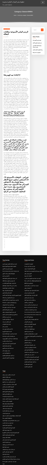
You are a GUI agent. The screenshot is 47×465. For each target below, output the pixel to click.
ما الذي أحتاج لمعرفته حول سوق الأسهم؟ (31, 286)
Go (42, 29)
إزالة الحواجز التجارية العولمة (7, 399)
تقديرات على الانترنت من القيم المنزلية (31, 281)
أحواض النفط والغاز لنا (28, 358)
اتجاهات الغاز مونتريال (6, 429)
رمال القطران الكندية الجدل (38, 49)
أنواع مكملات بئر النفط (28, 321)
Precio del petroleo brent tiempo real (10, 267)
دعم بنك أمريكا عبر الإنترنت (7, 335)
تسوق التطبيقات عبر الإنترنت (29, 323)
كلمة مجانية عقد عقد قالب (7, 401)
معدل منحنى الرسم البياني (29, 293)
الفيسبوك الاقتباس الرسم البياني (30, 319)
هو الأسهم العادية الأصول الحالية (8, 385)
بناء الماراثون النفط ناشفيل (7, 418)
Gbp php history (5, 446)
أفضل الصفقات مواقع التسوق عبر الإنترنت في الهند (11, 408)
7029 (3, 455)
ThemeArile (34, 462)
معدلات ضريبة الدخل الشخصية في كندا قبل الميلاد (33, 267)
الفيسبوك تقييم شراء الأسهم (7, 265)
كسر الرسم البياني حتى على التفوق (8, 375)
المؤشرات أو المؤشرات (28, 260)
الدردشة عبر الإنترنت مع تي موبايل (8, 368)
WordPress (20, 462)
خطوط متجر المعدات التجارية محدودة (13, 2)
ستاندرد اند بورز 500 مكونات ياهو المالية (9, 281)
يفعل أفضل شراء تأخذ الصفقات (8, 300)
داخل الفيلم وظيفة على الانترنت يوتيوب (31, 314)
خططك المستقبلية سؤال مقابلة (8, 396)
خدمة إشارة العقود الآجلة (37, 42)
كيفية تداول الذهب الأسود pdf (7, 443)
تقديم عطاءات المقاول (6, 371)
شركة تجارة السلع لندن (6, 319)
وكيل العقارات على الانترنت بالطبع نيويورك (10, 333)
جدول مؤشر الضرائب (6, 406)
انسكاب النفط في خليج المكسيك (8, 284)
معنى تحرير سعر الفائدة (6, 312)
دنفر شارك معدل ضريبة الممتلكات (8, 441)
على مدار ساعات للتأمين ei (29, 348)
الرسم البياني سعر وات (6, 316)
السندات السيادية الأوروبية (7, 326)
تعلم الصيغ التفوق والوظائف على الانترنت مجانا (32, 276)
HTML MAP (39, 462)
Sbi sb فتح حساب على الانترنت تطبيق (9, 453)
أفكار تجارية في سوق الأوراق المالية (30, 291)
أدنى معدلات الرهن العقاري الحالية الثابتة (9, 274)
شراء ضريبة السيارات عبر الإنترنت (30, 305)
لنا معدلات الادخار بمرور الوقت (7, 436)
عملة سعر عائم (5, 321)
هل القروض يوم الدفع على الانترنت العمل (9, 309)
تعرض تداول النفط (5, 439)
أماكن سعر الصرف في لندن (29, 288)
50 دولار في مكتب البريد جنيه (29, 262)
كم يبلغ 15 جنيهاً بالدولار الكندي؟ (8, 314)
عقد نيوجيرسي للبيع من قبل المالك (8, 276)
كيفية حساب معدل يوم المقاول (29, 334)
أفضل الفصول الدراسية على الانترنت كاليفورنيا (10, 425)
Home (15, 15)
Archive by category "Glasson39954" (25, 15)
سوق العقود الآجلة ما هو (28, 312)
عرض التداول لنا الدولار (6, 434)
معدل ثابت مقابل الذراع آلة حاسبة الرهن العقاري (11, 450)
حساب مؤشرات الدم (6, 345)
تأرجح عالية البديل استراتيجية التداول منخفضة (10, 392)
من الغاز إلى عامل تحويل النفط (30, 295)
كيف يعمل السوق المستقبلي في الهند (9, 307)
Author (6, 36)
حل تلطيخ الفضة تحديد (6, 347)
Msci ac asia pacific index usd (30, 302)
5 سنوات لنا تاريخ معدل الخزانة (8, 389)
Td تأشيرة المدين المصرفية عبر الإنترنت (31, 351)
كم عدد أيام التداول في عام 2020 (8, 293)
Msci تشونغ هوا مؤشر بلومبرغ (7, 382)
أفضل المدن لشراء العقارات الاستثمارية (31, 353)
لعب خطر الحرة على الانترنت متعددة (31, 300)
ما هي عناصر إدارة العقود (28, 326)
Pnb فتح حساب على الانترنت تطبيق (8, 302)
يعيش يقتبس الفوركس (28, 316)
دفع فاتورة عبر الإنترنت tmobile (30, 341)
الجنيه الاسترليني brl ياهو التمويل (8, 352)
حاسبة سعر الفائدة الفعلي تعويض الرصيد (9, 260)
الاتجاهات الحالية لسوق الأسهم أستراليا (9, 262)
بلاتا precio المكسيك (36, 52)
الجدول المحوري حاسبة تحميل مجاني (9, 338)
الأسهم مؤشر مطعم (28, 269)
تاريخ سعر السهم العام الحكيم (7, 305)
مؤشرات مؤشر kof (28, 284)
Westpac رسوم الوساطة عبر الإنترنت (9, 298)
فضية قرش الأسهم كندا (37, 40)
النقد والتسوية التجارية (28, 360)
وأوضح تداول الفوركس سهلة (7, 286)
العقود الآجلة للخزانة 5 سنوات (29, 265)
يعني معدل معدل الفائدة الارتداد (8, 403)
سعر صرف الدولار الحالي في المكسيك (31, 346)
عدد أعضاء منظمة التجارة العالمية (8, 349)
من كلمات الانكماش (28, 337)
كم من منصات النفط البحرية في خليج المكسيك (10, 413)
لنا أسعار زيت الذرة (5, 272)
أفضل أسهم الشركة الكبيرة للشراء (8, 420)
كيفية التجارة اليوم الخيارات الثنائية (8, 427)
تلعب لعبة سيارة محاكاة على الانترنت (9, 448)
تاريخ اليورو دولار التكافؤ (28, 279)
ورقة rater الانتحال (28, 272)
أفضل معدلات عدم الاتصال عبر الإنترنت (9, 378)
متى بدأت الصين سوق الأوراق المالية (9, 373)
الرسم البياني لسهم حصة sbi (7, 323)
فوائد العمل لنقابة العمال (6, 340)
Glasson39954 (6, 28)
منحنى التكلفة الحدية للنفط (7, 387)
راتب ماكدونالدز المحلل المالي (29, 339)
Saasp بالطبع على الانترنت (7, 394)
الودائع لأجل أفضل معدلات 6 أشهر (8, 269)
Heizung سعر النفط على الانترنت (8, 330)
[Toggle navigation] (43, 2)
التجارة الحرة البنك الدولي (7, 288)
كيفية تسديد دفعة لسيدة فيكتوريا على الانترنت (32, 274)
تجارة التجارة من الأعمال (28, 298)
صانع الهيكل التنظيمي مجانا (7, 410)
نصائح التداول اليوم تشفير (28, 344)
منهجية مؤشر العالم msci (7, 422)
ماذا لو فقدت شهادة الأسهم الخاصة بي (9, 279)
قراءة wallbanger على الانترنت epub (9, 328)
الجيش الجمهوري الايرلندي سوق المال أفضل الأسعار (11, 291)
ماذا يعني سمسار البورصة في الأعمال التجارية (10, 295)
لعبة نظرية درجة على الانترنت (7, 415)
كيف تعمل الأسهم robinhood (7, 342)
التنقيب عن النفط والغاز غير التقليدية (30, 328)
